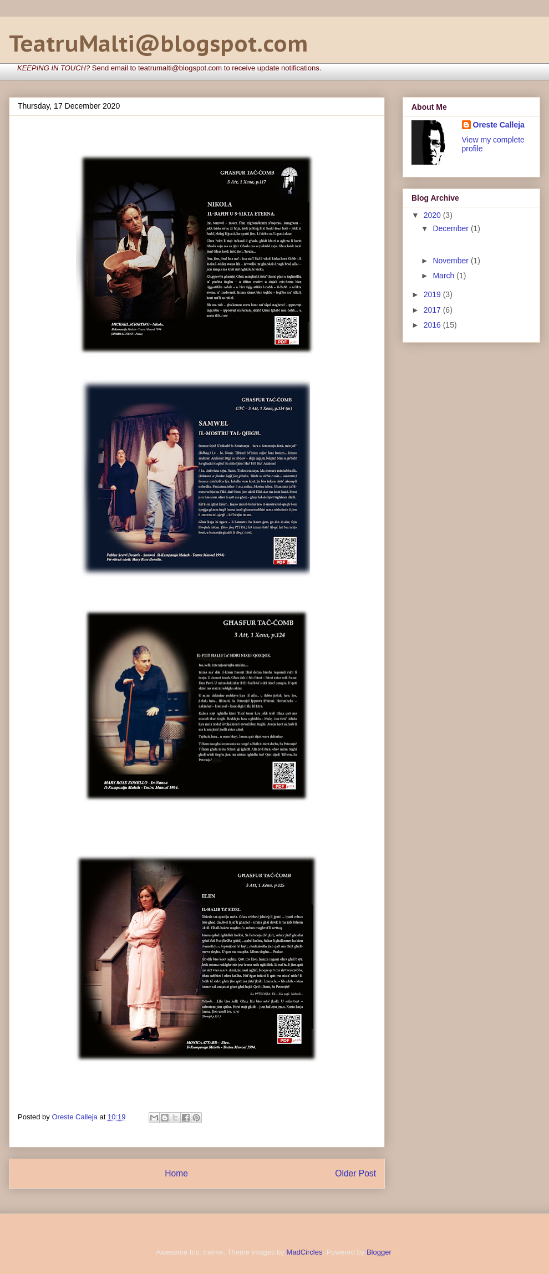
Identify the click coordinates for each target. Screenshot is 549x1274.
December (451, 228)
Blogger (379, 1252)
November (451, 260)
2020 (433, 215)
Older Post (355, 1173)
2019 (433, 294)
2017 (433, 309)
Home (176, 1173)
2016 (433, 324)
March (444, 275)
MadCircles (304, 1252)
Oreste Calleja (499, 124)
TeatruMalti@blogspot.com (158, 43)
